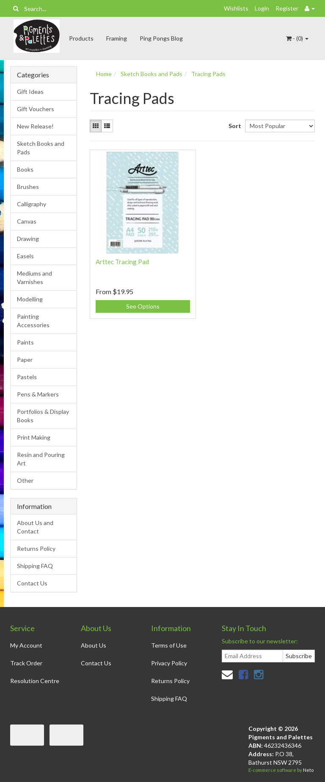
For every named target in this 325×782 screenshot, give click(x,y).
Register (286, 8)
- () (297, 38)
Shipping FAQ (35, 565)
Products (81, 38)
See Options (143, 306)
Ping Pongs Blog (161, 38)
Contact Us (32, 583)
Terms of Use (169, 645)
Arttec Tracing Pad (122, 261)
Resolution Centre (34, 680)
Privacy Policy (169, 663)
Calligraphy (31, 204)
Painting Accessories (33, 320)
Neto (308, 770)
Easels (25, 256)
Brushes (28, 186)
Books (25, 169)
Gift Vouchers (35, 108)
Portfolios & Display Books (43, 416)
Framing (116, 38)
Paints (25, 342)
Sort (234, 125)
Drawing (28, 238)
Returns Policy (36, 548)
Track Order (26, 663)
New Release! (35, 126)
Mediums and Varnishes (34, 277)
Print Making (33, 437)
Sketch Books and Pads (40, 148)
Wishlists (236, 8)
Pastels (27, 376)
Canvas (26, 221)
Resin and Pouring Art (41, 459)
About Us (93, 645)
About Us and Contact (35, 527)
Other (25, 480)
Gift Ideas (30, 91)
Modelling (30, 299)
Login (262, 8)
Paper (25, 359)
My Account (26, 645)
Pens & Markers (38, 394)
